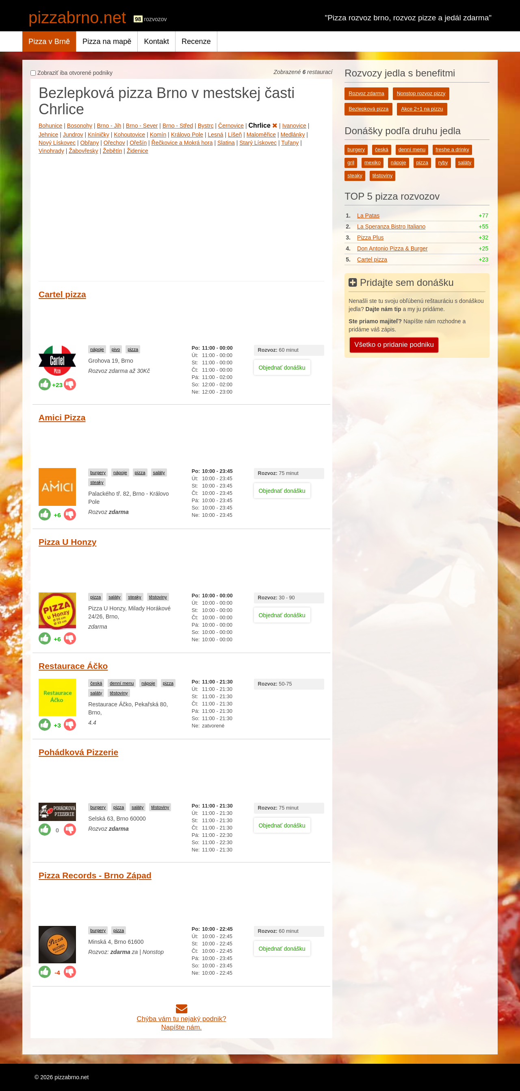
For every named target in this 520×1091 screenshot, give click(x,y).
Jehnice (48, 134)
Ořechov (114, 142)
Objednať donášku (282, 367)
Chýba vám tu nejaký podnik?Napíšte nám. (181, 1018)
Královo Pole (187, 134)
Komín (158, 134)
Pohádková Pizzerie (78, 752)
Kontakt (156, 41)
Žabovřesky (83, 151)
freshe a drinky (452, 149)
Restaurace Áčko (73, 666)
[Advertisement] (181, 216)
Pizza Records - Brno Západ (95, 875)
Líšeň (235, 134)
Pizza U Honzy (67, 542)
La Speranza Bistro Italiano (391, 226)
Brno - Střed (177, 125)
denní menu (122, 683)
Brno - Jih (109, 125)
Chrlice (263, 125)
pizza (133, 349)
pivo (116, 349)
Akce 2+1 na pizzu (422, 109)
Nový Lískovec (57, 142)
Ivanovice (294, 125)
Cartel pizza (62, 294)
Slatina (226, 142)
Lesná (215, 134)
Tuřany (290, 142)
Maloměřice (261, 134)
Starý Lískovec (258, 142)
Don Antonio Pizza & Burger (392, 248)
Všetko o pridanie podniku (394, 344)
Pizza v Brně (49, 41)
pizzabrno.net (77, 17)
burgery (98, 472)
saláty (159, 472)
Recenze (196, 41)
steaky (96, 482)
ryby (443, 163)
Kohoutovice (129, 134)
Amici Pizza (62, 417)
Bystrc (206, 125)
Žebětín (112, 151)
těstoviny (158, 596)
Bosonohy (79, 125)
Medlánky (292, 134)
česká (96, 683)
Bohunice (50, 125)
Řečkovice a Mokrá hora (182, 142)
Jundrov (73, 134)
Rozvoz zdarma (366, 93)
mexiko (372, 163)
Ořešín (138, 142)
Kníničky (98, 134)
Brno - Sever (142, 125)
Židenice (137, 151)
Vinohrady (51, 151)
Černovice (231, 125)
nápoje (97, 349)
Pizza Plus (370, 237)
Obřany (89, 142)
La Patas (368, 215)
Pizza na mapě (106, 41)
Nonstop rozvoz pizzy (421, 93)
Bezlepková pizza (368, 109)
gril (350, 163)
